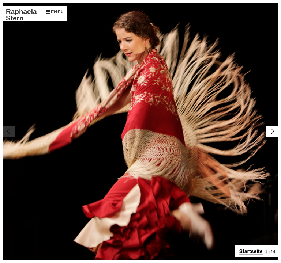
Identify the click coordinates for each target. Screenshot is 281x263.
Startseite (251, 251)
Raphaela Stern (21, 14)
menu (55, 11)
